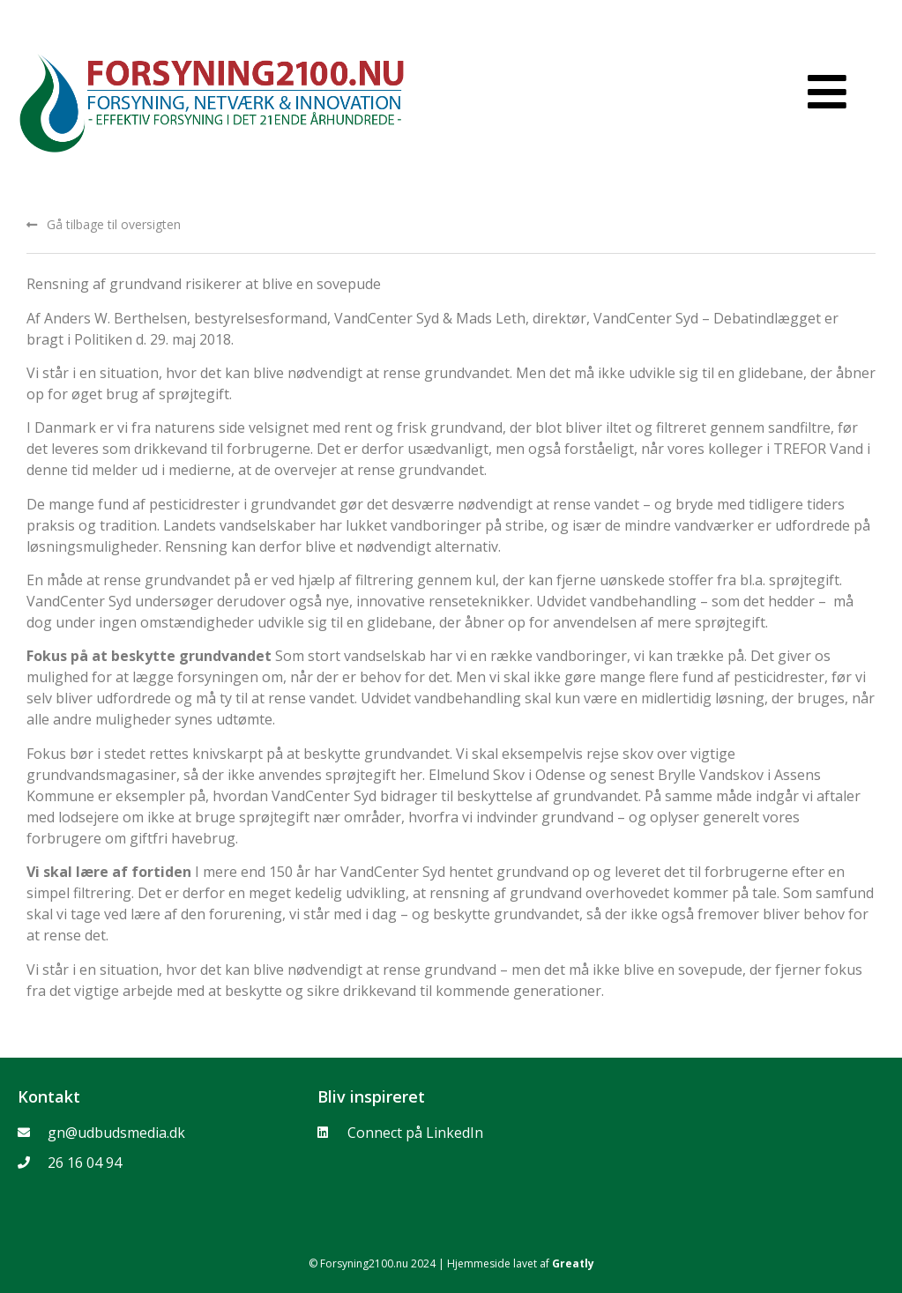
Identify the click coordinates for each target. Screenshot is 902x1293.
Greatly (573, 1263)
